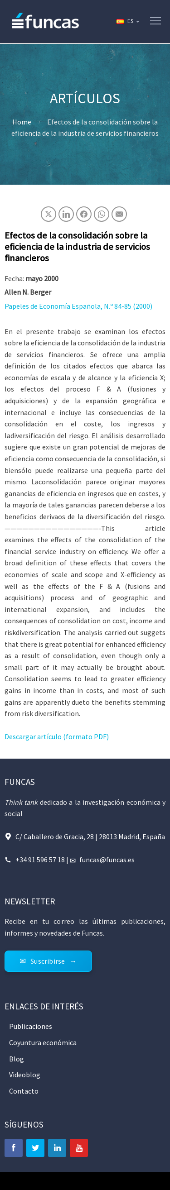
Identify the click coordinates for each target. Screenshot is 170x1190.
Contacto (24, 1090)
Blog (16, 1058)
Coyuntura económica (43, 1042)
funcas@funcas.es (107, 859)
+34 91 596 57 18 (40, 859)
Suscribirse (47, 960)
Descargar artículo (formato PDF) (57, 736)
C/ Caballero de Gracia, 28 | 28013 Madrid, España (90, 836)
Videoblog (24, 1074)
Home (21, 121)
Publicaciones (30, 1026)
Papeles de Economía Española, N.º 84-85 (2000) (78, 306)
